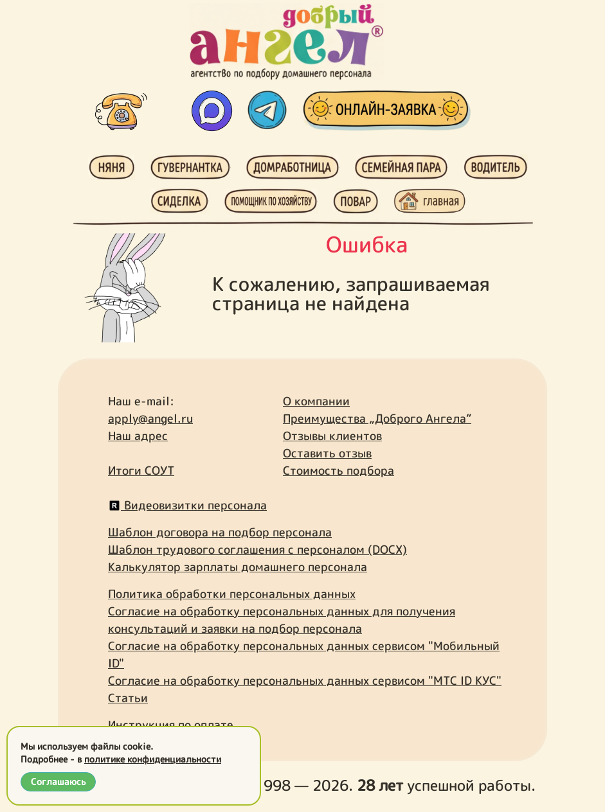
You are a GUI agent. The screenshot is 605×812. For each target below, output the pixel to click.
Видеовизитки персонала (187, 505)
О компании (316, 401)
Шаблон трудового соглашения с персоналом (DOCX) (257, 550)
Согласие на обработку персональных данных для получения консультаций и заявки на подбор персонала (281, 620)
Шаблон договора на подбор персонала (220, 532)
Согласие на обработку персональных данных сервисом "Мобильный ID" (304, 654)
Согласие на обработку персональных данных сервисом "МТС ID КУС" (304, 681)
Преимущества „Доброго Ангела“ (377, 418)
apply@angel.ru (150, 418)
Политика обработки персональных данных (232, 594)
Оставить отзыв (327, 453)
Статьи (128, 698)
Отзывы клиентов (332, 436)
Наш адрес (138, 436)
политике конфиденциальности (152, 759)
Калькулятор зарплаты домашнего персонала (237, 567)
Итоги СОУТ (141, 471)
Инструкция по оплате (170, 725)
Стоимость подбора (338, 471)
